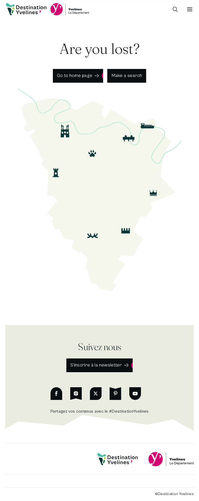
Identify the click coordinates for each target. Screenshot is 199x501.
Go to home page (74, 75)
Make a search (126, 75)
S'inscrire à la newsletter (96, 365)
